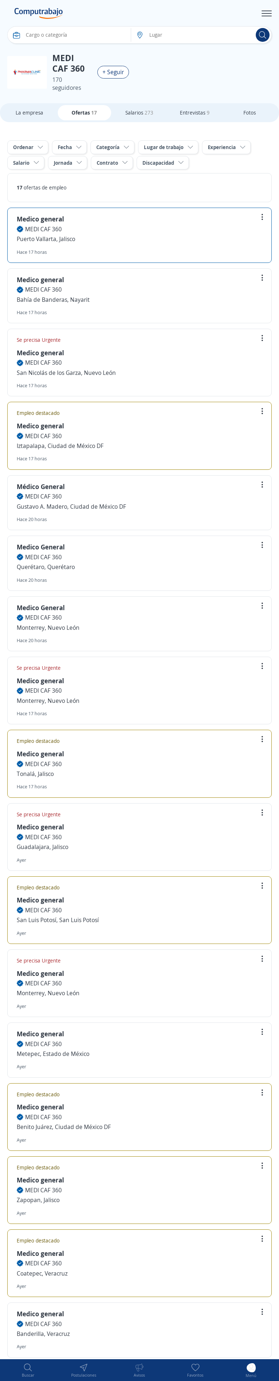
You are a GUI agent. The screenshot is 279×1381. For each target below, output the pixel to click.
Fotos (249, 112)
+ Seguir (113, 72)
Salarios (139, 112)
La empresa (29, 112)
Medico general (40, 219)
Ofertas (84, 112)
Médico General (41, 486)
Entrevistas (195, 112)
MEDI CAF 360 (43, 229)
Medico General (41, 547)
